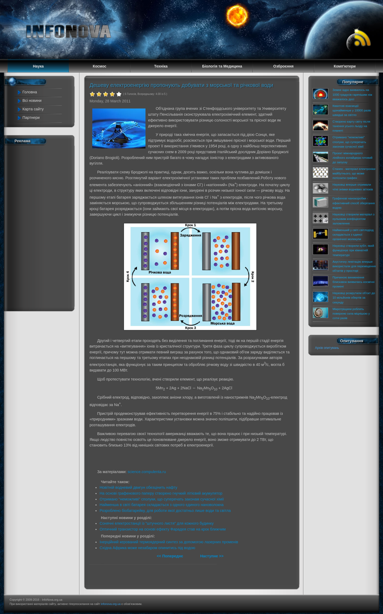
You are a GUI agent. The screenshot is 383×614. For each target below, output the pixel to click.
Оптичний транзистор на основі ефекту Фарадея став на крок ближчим (162, 529)
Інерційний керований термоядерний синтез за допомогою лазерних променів (168, 542)
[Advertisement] (40, 227)
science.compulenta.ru (147, 472)
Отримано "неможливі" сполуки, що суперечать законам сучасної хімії (161, 499)
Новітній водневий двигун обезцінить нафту (138, 487)
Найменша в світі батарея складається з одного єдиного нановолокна (161, 505)
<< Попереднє (170, 556)
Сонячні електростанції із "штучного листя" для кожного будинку (156, 523)
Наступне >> (211, 556)
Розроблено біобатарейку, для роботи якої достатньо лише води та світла (165, 510)
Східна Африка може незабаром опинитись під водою (147, 548)
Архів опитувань (327, 348)
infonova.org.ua (110, 603)
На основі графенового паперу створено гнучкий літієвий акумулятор (160, 493)
